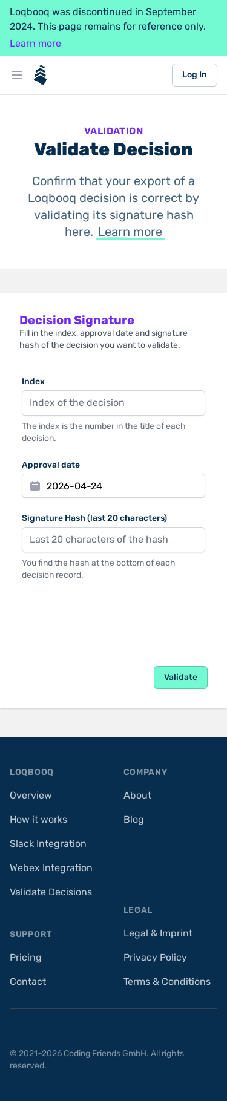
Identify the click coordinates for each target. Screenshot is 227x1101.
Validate (180, 677)
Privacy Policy (155, 957)
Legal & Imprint (157, 933)
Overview (31, 795)
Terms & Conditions (167, 981)
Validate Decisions (51, 892)
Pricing (26, 957)
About (137, 795)
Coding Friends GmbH (105, 1053)
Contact (28, 981)
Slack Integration (48, 843)
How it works (38, 819)
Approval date (51, 465)
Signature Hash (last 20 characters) (94, 518)
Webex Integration (51, 868)
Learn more (35, 43)
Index (33, 381)
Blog (133, 819)
